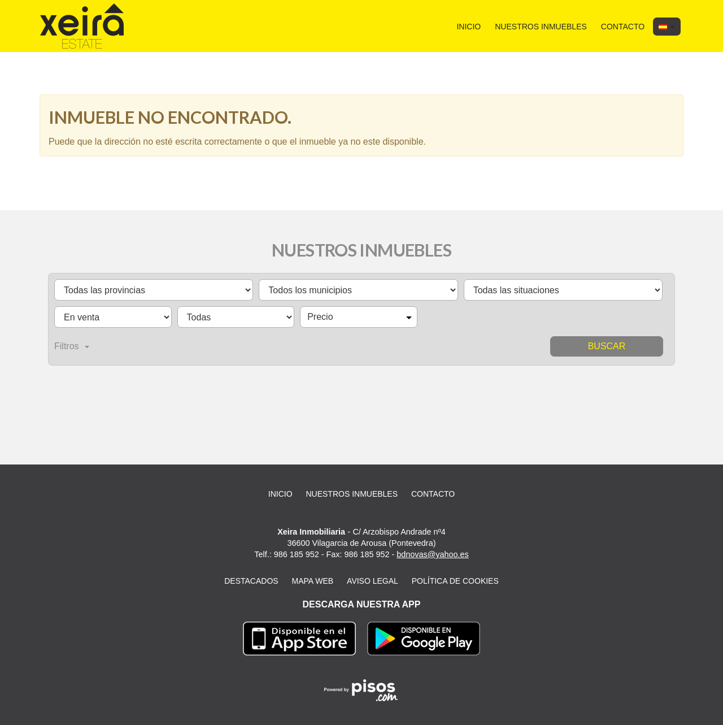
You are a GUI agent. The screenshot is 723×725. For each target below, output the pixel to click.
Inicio (468, 26)
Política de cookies (455, 580)
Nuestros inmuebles (541, 26)
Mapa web (313, 580)
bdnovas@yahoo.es (432, 554)
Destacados (251, 580)
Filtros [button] (71, 346)
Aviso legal (372, 580)
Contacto (622, 26)
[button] (667, 27)
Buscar (607, 346)
